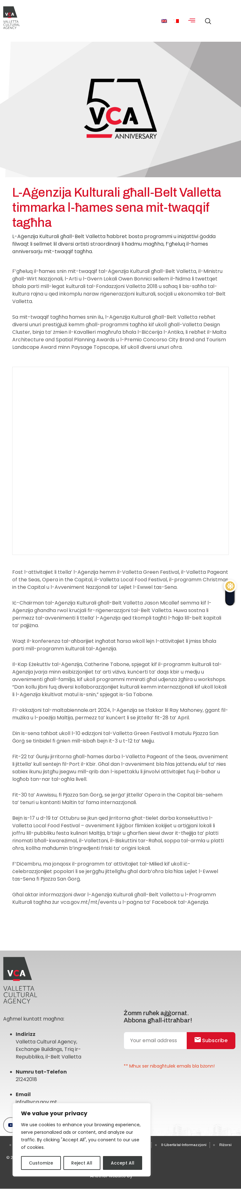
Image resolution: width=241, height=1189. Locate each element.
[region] (82, 1139)
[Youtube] (11, 1125)
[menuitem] (164, 21)
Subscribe (210, 1040)
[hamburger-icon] (192, 21)
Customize (41, 1163)
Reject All (81, 1163)
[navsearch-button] (206, 18)
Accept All (122, 1163)
